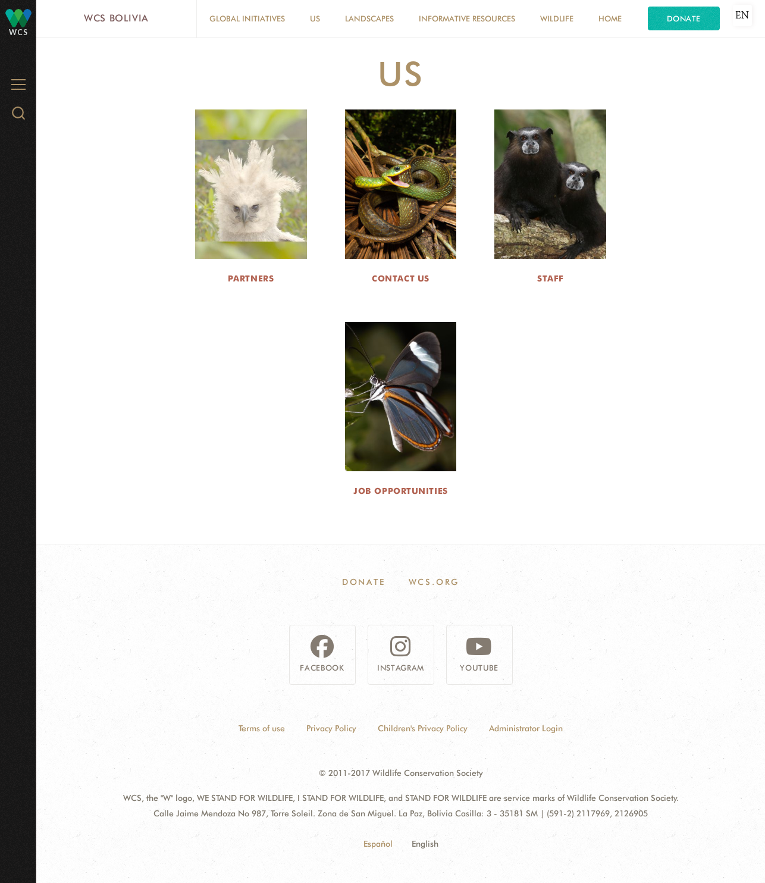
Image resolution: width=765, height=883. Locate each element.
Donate (684, 18)
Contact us (400, 278)
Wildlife (556, 18)
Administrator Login (526, 728)
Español (378, 843)
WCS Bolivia (116, 18)
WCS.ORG (434, 582)
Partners (251, 278)
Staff (550, 278)
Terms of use (262, 728)
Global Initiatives (247, 18)
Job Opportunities (400, 491)
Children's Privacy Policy (423, 728)
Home (610, 18)
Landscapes (369, 18)
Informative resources (467, 18)
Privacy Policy (331, 728)
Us (315, 18)
